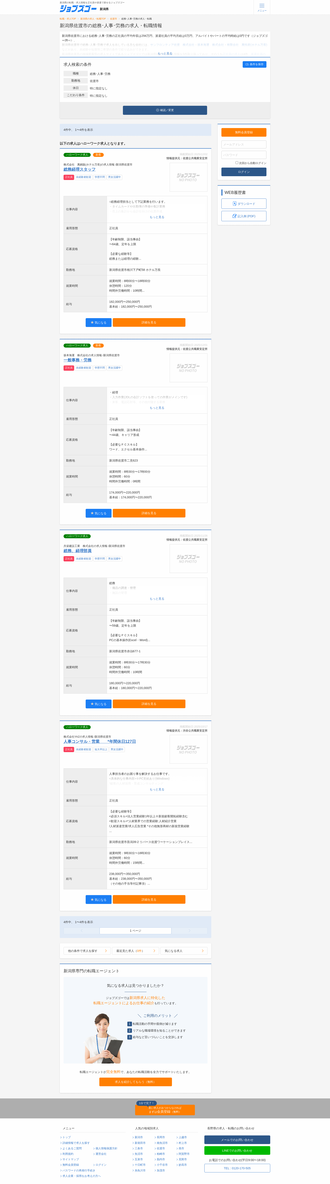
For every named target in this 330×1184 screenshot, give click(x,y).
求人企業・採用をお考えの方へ (82, 1176)
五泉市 (139, 1159)
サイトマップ (71, 1159)
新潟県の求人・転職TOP (93, 18)
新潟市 (139, 1137)
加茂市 (161, 1170)
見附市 (183, 1159)
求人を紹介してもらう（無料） (135, 1081)
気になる (98, 322)
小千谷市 (162, 1164)
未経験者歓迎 (83, 177)
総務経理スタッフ (80, 169)
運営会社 (101, 1153)
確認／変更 (165, 110)
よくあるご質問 (72, 1148)
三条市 (139, 1148)
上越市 (183, 1137)
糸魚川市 (140, 1170)
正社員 (69, 177)
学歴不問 (100, 177)
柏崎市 (161, 1153)
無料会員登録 (244, 132)
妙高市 (183, 1164)
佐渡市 (113, 18)
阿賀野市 (184, 1153)
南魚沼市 (162, 1143)
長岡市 (161, 1137)
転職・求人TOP (68, 18)
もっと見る (165, 53)
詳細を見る (149, 322)
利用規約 (68, 1153)
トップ (67, 1137)
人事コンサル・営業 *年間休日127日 (100, 741)
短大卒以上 (101, 749)
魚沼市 (139, 1153)
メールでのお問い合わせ (237, 1140)
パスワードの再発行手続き (79, 1170)
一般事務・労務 (78, 360)
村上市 (183, 1143)
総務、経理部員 (78, 550)
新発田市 (140, 1143)
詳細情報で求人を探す (76, 1143)
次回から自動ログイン (251, 163)
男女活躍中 (114, 177)
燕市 (181, 1148)
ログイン (244, 171)
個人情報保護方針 (106, 1148)
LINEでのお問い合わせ (237, 1150)
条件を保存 (254, 64)
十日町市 (140, 1164)
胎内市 (161, 1159)
